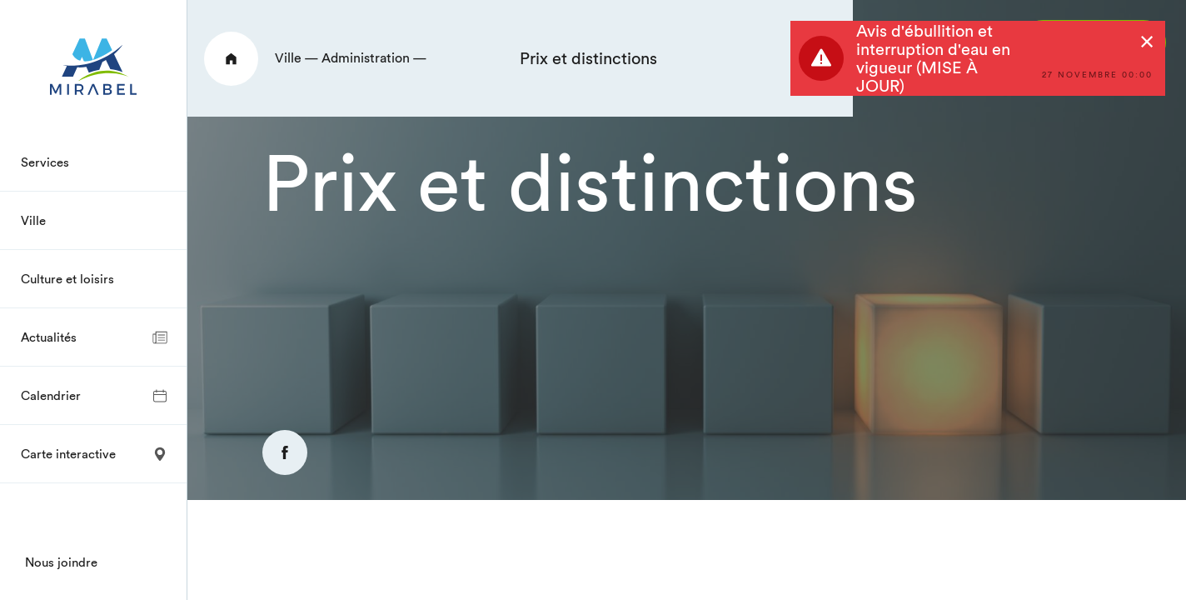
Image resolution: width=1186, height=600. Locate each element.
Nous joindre (61, 562)
